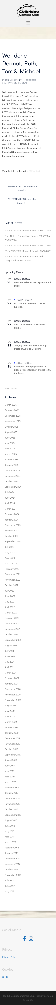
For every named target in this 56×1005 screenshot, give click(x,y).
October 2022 (11, 585)
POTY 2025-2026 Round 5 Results (22, 230)
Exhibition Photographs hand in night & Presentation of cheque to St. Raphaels (32, 369)
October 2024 (11, 481)
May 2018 (9, 831)
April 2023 (10, 557)
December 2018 (12, 798)
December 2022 (12, 574)
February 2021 (12, 678)
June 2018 (10, 825)
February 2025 (12, 459)
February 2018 (12, 847)
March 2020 (11, 721)
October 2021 (11, 634)
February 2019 (12, 787)
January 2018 (11, 853)
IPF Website (35, 171)
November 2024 (12, 475)
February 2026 (12, 410)
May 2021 (9, 661)
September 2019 (13, 754)
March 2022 (11, 612)
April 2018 (10, 836)
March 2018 (10, 842)
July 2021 (9, 650)
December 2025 (13, 415)
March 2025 (11, 453)
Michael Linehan (13, 80)
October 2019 (11, 749)
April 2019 (10, 776)
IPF (19, 83)
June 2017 (10, 885)
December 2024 (13, 470)
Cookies (6, 976)
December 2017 (12, 858)
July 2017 (9, 880)
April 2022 (10, 607)
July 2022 (9, 590)
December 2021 (12, 623)
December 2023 (13, 525)
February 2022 (12, 617)
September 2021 (13, 639)
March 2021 (10, 672)
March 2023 (11, 563)
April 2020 (10, 716)
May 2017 (9, 891)
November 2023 (12, 530)
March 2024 (11, 508)
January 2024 (12, 519)
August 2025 (11, 432)
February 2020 (12, 727)
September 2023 (13, 541)
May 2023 (9, 552)
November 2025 (13, 421)
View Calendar (11, 388)
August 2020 (11, 705)
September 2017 (13, 874)
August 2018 (11, 820)
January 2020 (12, 732)
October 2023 (11, 535)
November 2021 (12, 628)
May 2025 (10, 442)
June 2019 (10, 765)
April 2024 (10, 503)
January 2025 (12, 464)
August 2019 (11, 760)
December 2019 (12, 738)
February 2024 (12, 514)
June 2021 (10, 656)
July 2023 (9, 546)
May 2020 (10, 710)
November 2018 (12, 803)
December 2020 (13, 689)
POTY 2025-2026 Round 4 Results (22, 245)
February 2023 (12, 568)
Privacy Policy (9, 956)
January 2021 (11, 683)
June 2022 (10, 596)
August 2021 (11, 645)
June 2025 (10, 437)
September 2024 (13, 486)
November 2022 (12, 579)
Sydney (29, 999)
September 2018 (13, 814)
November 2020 (13, 694)
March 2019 (10, 782)
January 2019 (11, 792)
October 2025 (11, 426)
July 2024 (9, 492)
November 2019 (12, 743)
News (24, 83)
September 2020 (13, 700)
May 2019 (9, 771)
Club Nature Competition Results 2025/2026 (27, 235)
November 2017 (12, 863)
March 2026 (11, 404)
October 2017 (11, 869)
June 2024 (10, 497)
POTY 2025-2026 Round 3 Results (22, 250)
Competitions (9, 83)
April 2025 (10, 448)
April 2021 (9, 667)
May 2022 (9, 601)
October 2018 (11, 809)
